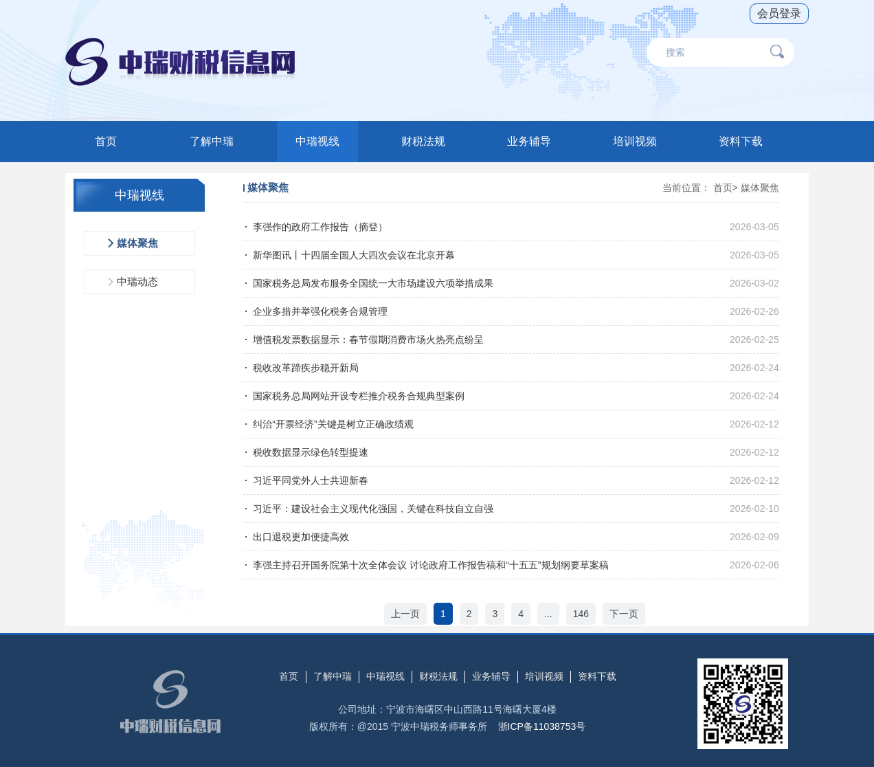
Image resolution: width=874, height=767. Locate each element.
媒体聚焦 (137, 243)
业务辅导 (529, 141)
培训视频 (635, 141)
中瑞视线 (317, 141)
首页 (106, 141)
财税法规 (423, 141)
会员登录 (779, 13)
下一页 (623, 613)
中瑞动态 (137, 281)
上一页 (405, 613)
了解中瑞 (212, 141)
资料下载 (741, 141)
